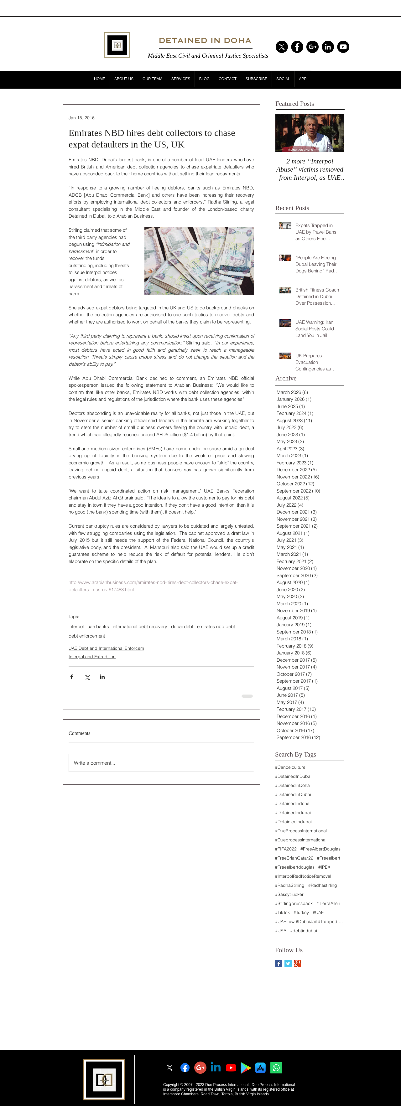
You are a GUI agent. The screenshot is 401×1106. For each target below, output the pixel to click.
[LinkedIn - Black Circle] (328, 47)
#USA (280, 930)
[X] (282, 47)
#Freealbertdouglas (295, 867)
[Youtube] (231, 1068)
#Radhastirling (322, 885)
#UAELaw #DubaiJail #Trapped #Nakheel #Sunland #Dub (309, 921)
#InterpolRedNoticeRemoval (303, 876)
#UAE (318, 912)
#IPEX (324, 867)
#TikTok (282, 912)
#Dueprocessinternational (300, 840)
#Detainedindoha (292, 803)
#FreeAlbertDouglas (320, 849)
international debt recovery (140, 626)
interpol (76, 626)
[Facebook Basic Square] (278, 963)
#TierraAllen (328, 903)
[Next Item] (334, 133)
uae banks (98, 626)
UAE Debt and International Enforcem (106, 648)
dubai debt (182, 626)
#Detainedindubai (293, 812)
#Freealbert (328, 858)
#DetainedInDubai (293, 776)
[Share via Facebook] (72, 677)
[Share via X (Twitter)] (87, 677)
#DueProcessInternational (301, 831)
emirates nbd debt (216, 626)
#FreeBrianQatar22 (294, 858)
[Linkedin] (216, 1068)
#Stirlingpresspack (294, 903)
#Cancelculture (290, 767)
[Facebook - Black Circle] (297, 47)
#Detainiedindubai (293, 821)
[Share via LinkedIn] (102, 677)
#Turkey (301, 912)
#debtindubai (303, 930)
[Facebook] (185, 1068)
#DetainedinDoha (292, 785)
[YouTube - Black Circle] (343, 47)
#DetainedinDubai (293, 794)
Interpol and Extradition (92, 656)
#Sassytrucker (289, 894)
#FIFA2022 (286, 849)
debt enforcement (87, 636)
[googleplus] (200, 1068)
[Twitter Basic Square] (288, 963)
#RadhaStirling (290, 885)
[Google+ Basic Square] (297, 963)
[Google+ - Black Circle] (312, 47)
